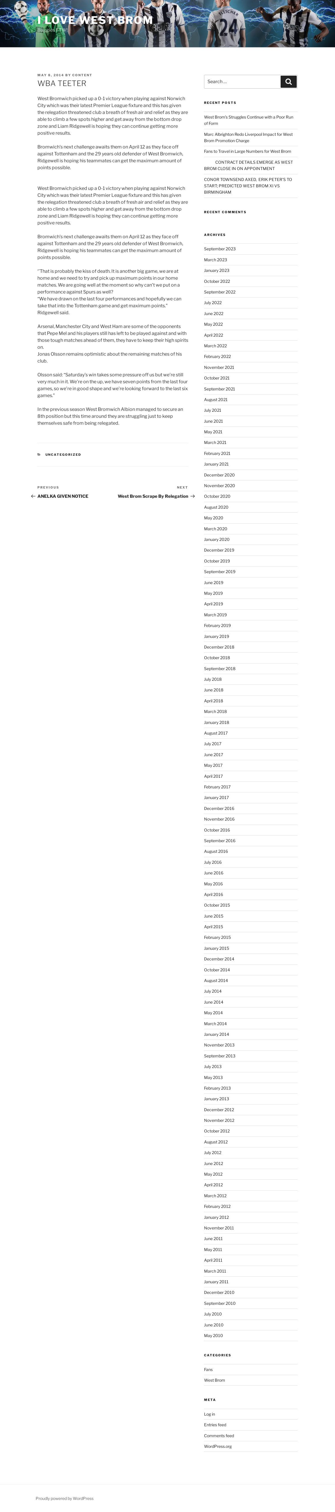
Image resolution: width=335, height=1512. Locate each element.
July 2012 (212, 1152)
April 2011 (213, 1260)
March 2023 (215, 259)
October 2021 (217, 377)
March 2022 (215, 345)
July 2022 (213, 302)
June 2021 (213, 421)
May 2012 (213, 1174)
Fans (208, 1369)
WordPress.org (218, 1446)
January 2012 (216, 1217)
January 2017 (216, 797)
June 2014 (213, 1002)
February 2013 (217, 1088)
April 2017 (213, 776)
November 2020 (219, 485)
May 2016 (213, 883)
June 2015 (213, 916)
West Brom (214, 1380)
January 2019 (216, 636)
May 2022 (213, 324)
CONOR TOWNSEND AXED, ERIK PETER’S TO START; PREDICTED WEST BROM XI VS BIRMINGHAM (248, 186)
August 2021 (216, 399)
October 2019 (217, 560)
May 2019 (213, 593)
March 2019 (215, 614)
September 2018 (219, 668)
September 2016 (219, 840)
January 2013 (216, 1098)
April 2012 (213, 1184)
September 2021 (219, 388)
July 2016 (213, 862)
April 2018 (213, 700)
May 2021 (213, 431)
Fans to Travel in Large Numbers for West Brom (247, 151)
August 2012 (216, 1141)
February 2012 (217, 1206)
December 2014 (219, 958)
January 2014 (216, 1034)
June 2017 (213, 754)
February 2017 (217, 786)
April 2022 (213, 335)
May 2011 (213, 1249)
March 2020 (215, 528)
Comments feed (219, 1435)
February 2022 (217, 356)
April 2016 (213, 894)
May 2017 (213, 765)
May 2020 (213, 517)
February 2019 (217, 625)
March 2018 (215, 711)
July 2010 (213, 1313)
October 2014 (217, 969)
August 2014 (216, 980)
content (82, 75)
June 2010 (214, 1324)
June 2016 (213, 872)
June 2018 (213, 689)
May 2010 (213, 1335)
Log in (209, 1414)
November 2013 (219, 1044)
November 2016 (219, 819)
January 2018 (216, 722)
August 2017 (216, 733)
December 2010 (219, 1292)
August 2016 (216, 851)
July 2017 (212, 743)
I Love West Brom (95, 20)
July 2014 (213, 991)
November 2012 (219, 1120)
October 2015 (217, 905)
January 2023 (216, 270)
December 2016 (219, 808)
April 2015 (213, 926)
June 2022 (213, 313)
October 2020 (217, 496)
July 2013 (213, 1066)
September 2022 (219, 291)
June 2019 (213, 582)
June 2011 (213, 1238)
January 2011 (216, 1281)
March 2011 (215, 1271)
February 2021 (217, 453)
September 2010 (220, 1303)
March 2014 (215, 1023)
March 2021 (215, 442)
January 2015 (216, 948)
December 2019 (219, 550)
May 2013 (213, 1077)
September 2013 (219, 1055)
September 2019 (219, 571)
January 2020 (217, 539)
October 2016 (217, 829)
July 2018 (213, 679)
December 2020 (219, 474)
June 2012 (213, 1163)
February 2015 (217, 937)
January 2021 (216, 464)
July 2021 (212, 410)
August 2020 (216, 507)
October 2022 (217, 281)
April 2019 (213, 603)
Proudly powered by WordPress (65, 1498)
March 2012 (215, 1195)
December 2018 (219, 647)
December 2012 (219, 1109)
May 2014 (213, 1012)
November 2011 (219, 1227)
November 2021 (219, 367)
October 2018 (217, 657)
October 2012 (217, 1130)
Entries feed (215, 1424)
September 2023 (220, 248)
